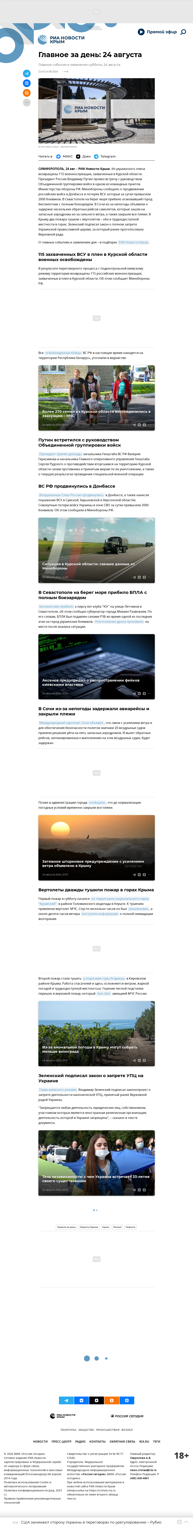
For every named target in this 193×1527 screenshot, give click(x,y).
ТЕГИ (156, 1442)
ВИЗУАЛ (127, 1430)
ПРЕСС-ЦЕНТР (61, 1442)
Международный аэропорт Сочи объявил (71, 723)
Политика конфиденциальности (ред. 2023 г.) (33, 1492)
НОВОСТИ (40, 1442)
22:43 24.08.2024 (48, 71)
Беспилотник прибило (56, 606)
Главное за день (66, 1227)
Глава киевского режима (58, 1090)
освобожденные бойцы (63, 353)
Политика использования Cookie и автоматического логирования (27, 1484)
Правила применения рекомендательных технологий (32, 1501)
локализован (138, 909)
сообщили (97, 802)
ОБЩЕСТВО (86, 1430)
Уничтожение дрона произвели (119, 621)
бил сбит (104, 993)
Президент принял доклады (60, 454)
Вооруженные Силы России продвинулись (71, 495)
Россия (117, 1227)
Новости (130, 1227)
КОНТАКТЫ (97, 1442)
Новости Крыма (89, 1227)
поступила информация (100, 914)
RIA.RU (144, 1442)
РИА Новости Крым (133, 242)
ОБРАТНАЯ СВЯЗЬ (122, 1442)
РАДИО (80, 1442)
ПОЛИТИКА (68, 1430)
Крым (105, 1227)
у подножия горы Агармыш (104, 978)
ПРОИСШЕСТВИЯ (107, 1430)
